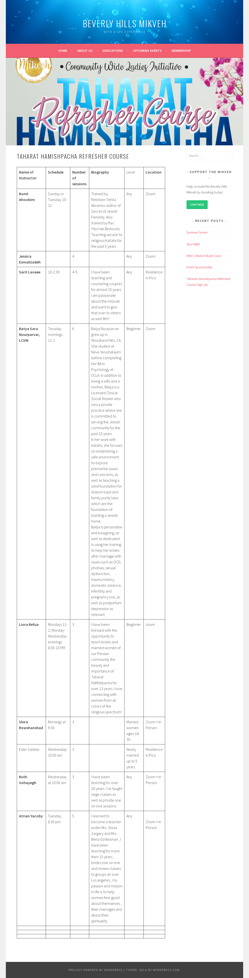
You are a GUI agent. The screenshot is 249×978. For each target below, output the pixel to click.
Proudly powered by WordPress (95, 970)
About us (85, 50)
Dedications (113, 50)
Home (62, 50)
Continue (197, 204)
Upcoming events (147, 50)
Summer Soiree (197, 232)
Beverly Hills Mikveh (125, 23)
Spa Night (193, 244)
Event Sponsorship (199, 267)
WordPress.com (166, 970)
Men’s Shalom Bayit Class (204, 255)
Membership (181, 50)
